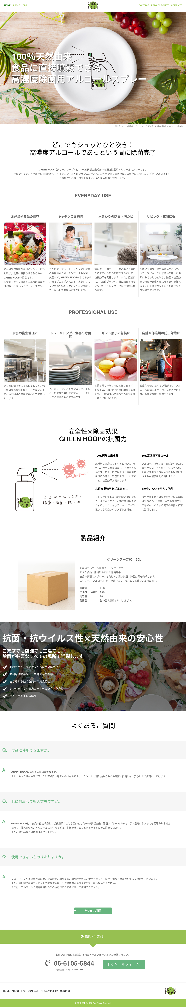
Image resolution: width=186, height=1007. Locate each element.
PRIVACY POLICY (160, 5)
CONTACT (144, 5)
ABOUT (16, 5)
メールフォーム (127, 964)
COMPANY (176, 5)
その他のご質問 (93, 910)
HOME (7, 5)
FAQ (25, 5)
